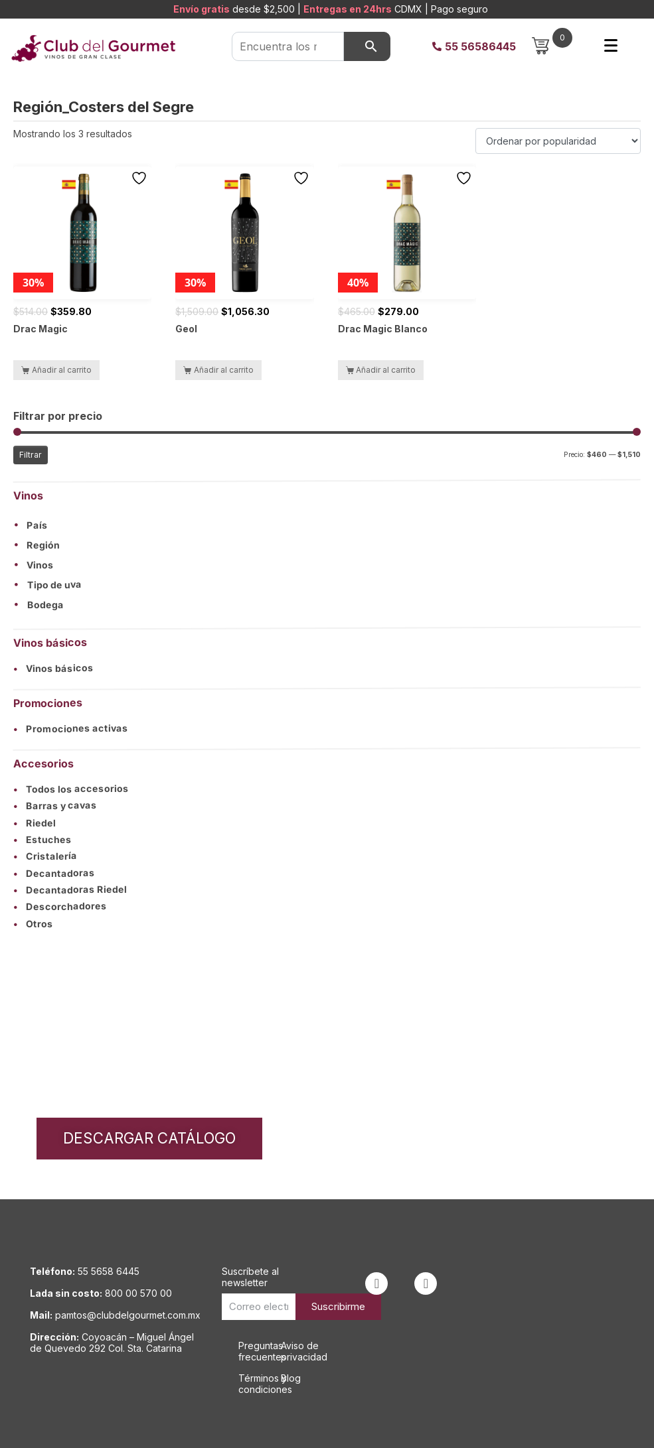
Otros (33, 923)
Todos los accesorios (71, 789)
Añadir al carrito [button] (62, 370)
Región (43, 545)
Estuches (42, 839)
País (37, 525)
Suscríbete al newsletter (250, 1277)
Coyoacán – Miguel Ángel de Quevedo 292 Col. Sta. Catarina (112, 1342)
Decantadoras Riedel (70, 890)
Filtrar (30, 455)
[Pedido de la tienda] (558, 141)
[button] (327, 524)
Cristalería (45, 856)
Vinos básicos (53, 668)
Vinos (40, 565)
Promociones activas (70, 728)
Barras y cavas (55, 805)
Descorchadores (60, 907)
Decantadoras (54, 872)
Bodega (45, 605)
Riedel (34, 822)
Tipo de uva (54, 585)
